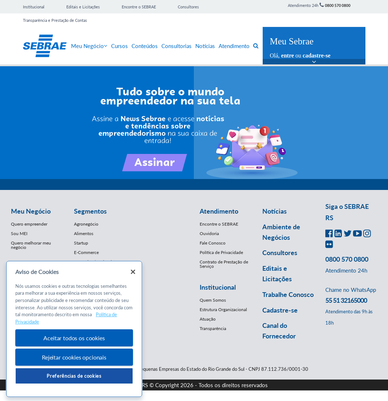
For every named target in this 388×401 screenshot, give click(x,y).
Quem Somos (213, 300)
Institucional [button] (218, 287)
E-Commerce (86, 252)
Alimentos (83, 233)
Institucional (33, 6)
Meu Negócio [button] (31, 211)
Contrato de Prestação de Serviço (224, 264)
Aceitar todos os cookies (74, 337)
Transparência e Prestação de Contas (55, 20)
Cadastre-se (280, 310)
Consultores (188, 6)
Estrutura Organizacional (223, 309)
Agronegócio (86, 224)
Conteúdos (145, 46)
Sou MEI (19, 233)
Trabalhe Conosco (288, 294)
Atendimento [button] (219, 211)
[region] (74, 329)
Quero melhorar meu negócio (31, 245)
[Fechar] (133, 272)
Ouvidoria (209, 233)
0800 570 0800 (337, 5)
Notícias (205, 46)
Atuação (208, 319)
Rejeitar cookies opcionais (74, 357)
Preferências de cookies (74, 376)
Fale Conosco (213, 243)
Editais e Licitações (83, 6)
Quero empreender (29, 224)
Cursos (119, 46)
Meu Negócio (89, 46)
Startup (81, 243)
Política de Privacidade (221, 252)
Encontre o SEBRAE (139, 6)
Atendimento (234, 46)
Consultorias (176, 46)
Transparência (213, 328)
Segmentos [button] (90, 211)
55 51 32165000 (346, 300)
